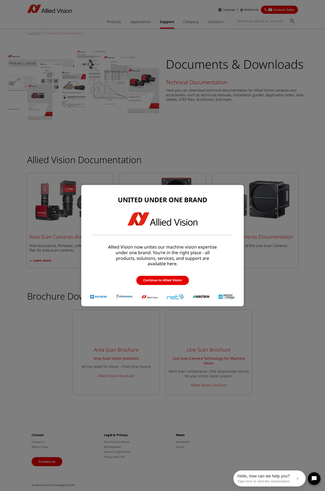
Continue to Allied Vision (162, 280)
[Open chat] (314, 478)
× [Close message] (297, 478)
